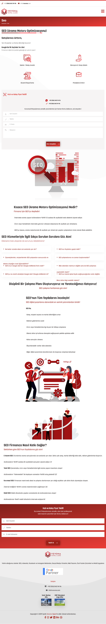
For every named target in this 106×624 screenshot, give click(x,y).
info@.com (24, 3)
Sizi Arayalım (53, 144)
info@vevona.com (53, 590)
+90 (9, 3)
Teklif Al (53, 543)
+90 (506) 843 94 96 (53, 100)
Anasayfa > (4, 23)
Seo (8, 23)
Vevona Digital (52, 614)
